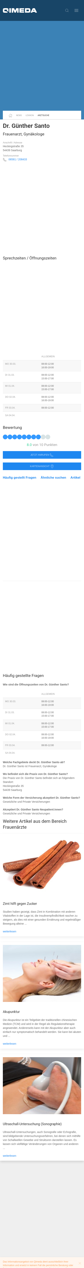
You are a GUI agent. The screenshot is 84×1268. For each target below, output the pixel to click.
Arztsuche (43, 115)
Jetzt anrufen (42, 455)
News (19, 115)
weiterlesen (9, 931)
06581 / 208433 (18, 159)
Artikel (75, 477)
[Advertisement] (42, 66)
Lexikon (30, 115)
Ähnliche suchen (53, 477)
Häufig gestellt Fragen (19, 477)
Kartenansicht (42, 466)
